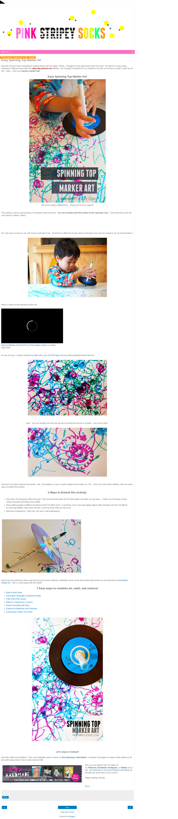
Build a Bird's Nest (14, 592)
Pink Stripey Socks (39, 345)
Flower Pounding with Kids (17, 605)
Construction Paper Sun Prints (19, 612)
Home (67, 807)
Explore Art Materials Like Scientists (21, 609)
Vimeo (53, 345)
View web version (67, 812)
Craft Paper (55, 355)
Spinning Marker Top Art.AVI (13, 345)
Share (5, 797)
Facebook (102, 768)
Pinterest (92, 768)
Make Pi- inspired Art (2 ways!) (19, 602)
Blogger (72, 816)
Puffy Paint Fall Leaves (16, 599)
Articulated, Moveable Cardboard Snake (23, 596)
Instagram (112, 768)
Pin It (87, 786)
